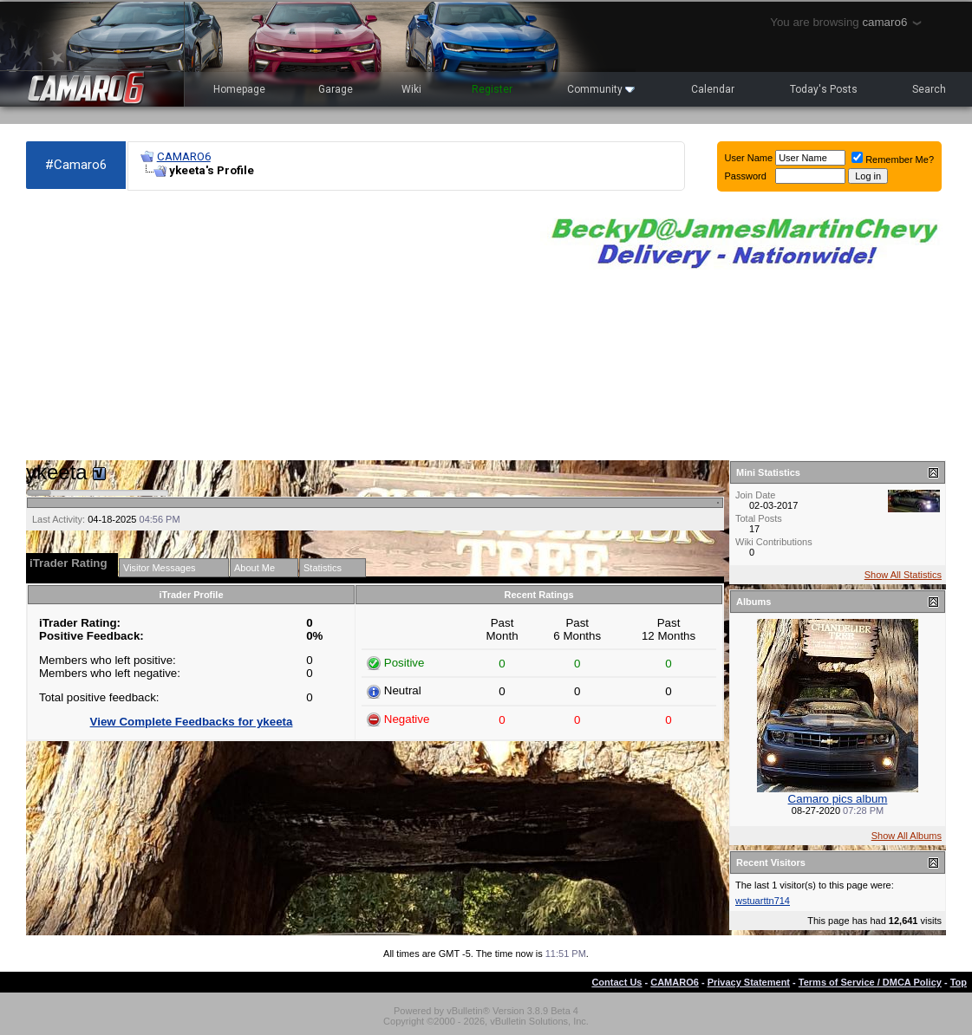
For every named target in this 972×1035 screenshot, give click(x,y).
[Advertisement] (274, 326)
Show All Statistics (903, 575)
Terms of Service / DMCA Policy (870, 982)
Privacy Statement (749, 982)
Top (958, 982)
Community (601, 89)
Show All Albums (906, 835)
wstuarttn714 (762, 900)
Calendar (712, 89)
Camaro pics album (838, 798)
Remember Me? (892, 159)
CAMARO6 (184, 156)
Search (929, 89)
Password (746, 176)
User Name (749, 158)
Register (492, 89)
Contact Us (616, 982)
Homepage (239, 89)
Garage (335, 89)
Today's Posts (824, 89)
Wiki (411, 89)
